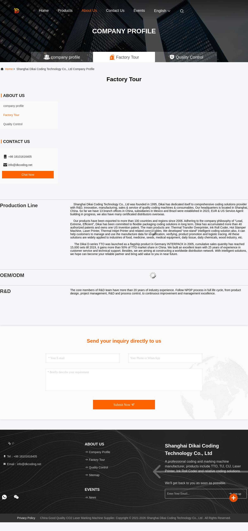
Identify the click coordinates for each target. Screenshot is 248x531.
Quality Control (13, 124)
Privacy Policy (26, 518)
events (139, 10)
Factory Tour (11, 115)
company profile (13, 106)
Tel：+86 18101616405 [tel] (20, 456)
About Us (89, 10)
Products (65, 10)
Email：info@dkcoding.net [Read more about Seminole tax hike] (22, 464)
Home (44, 10)
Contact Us (115, 10)
